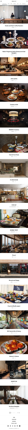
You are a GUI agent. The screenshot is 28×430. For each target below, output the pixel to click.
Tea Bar (15, 383)
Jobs (14, 417)
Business (14, 421)
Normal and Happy (14, 280)
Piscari (14, 255)
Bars (11, 3)
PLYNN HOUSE (14, 180)
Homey (18, 206)
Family (15, 131)
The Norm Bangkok (14, 406)
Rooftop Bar (16, 408)
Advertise (14, 419)
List (20, 3)
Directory (23, 3)
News (18, 3)
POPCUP (14, 205)
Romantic (15, 54)
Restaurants (4, 3)
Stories (14, 3)
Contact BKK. (14, 423)
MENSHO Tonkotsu (14, 130)
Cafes (8, 3)
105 (18, 412)
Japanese (15, 80)
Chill (15, 27)
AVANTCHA (14, 381)
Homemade (15, 156)
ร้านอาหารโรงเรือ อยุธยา (14, 306)
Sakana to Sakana (14, 356)
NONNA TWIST (14, 230)
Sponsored (26, 100)
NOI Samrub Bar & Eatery (14, 331)
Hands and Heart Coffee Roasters (14, 26)
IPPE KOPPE (14, 79)
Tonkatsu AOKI (14, 105)
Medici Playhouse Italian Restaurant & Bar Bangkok (14, 52)
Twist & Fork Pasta (14, 155)
